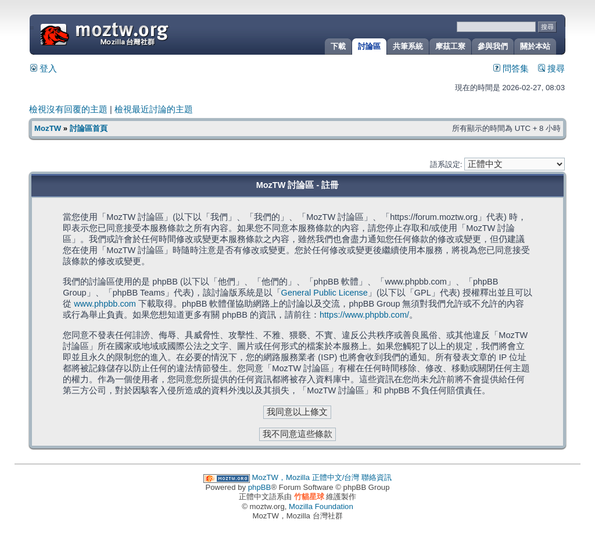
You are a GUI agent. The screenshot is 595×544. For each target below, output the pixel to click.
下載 (338, 46)
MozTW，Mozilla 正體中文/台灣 (306, 477)
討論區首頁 (88, 128)
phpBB (259, 487)
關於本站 (535, 46)
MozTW (132, 33)
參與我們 (493, 46)
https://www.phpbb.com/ (364, 314)
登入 (43, 68)
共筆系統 (408, 46)
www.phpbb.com (105, 303)
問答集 (511, 68)
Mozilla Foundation (321, 506)
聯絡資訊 (376, 477)
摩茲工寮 (450, 46)
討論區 (369, 46)
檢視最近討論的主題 (153, 109)
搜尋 (551, 68)
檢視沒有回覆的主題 (68, 109)
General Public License (324, 292)
